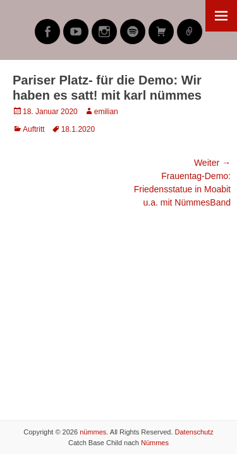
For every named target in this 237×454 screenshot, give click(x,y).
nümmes (93, 432)
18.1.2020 (78, 129)
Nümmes (155, 442)
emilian (106, 111)
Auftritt (34, 129)
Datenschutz (194, 432)
